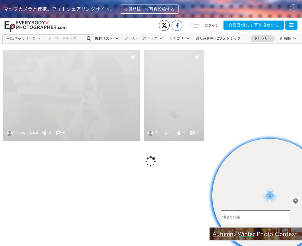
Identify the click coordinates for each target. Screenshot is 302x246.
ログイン (211, 25)
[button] (291, 25)
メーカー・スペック (144, 38)
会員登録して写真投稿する (149, 9)
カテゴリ (179, 38)
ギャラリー (263, 38)
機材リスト (107, 38)
